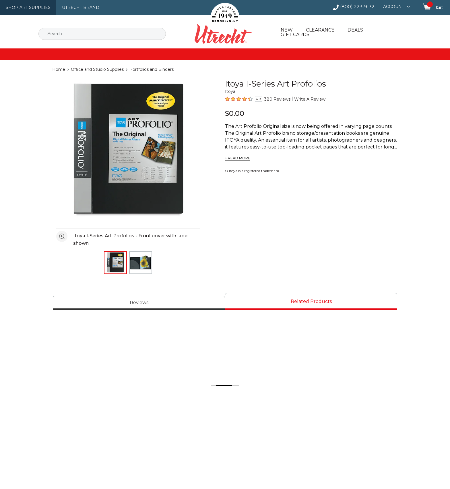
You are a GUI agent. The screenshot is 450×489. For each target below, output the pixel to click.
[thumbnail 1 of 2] (115, 262)
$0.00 (233, 113)
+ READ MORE (237, 158)
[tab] (139, 303)
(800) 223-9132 (359, 7)
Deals (353, 30)
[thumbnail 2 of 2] (140, 262)
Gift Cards (295, 34)
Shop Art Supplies (26, 7)
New (286, 30)
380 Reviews (275, 99)
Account (394, 7)
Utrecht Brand (75, 7)
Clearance (318, 30)
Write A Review (303, 99)
